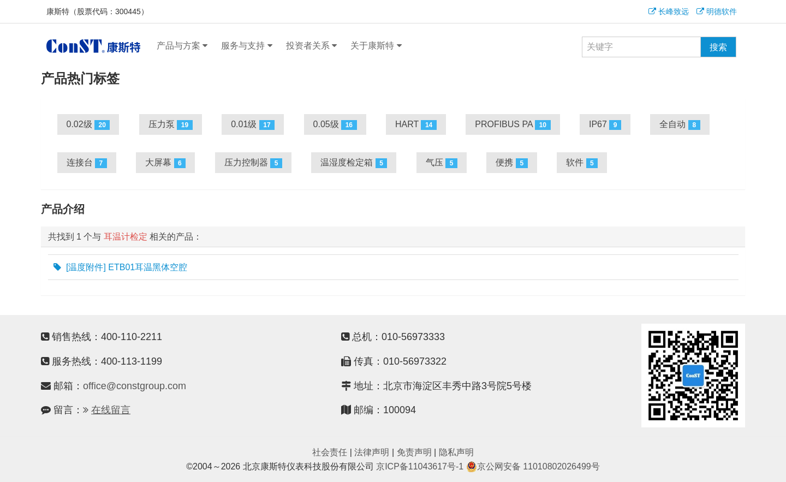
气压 (441, 163)
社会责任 (329, 452)
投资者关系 (311, 45)
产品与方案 (182, 45)
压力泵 (170, 125)
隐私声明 (456, 452)
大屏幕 (165, 163)
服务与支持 (246, 45)
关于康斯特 (375, 45)
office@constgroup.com (134, 385)
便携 (511, 163)
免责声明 (414, 452)
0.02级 (88, 125)
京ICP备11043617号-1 (419, 466)
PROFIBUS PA (512, 125)
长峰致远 (668, 11)
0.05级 (335, 125)
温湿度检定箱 (353, 163)
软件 (582, 163)
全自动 (679, 125)
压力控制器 (253, 163)
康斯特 (93, 45)
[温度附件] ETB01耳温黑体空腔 (120, 267)
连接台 (87, 163)
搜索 (718, 47)
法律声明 (371, 452)
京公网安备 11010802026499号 (533, 466)
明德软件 (716, 11)
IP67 (605, 125)
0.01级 (253, 125)
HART (416, 125)
